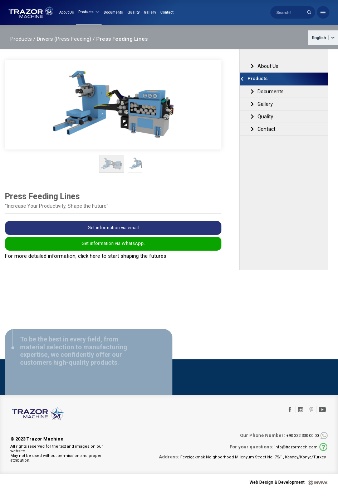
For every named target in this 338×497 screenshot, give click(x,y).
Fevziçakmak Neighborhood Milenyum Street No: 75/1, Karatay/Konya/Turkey (242, 462)
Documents (113, 15)
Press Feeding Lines (122, 44)
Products (88, 15)
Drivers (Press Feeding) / (66, 44)
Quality (133, 15)
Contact (166, 15)
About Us (66, 15)
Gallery (150, 15)
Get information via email (113, 233)
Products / (22, 44)
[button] (216, 169)
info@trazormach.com (274, 452)
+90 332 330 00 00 (279, 440)
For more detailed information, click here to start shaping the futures (85, 262)
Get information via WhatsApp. (113, 249)
